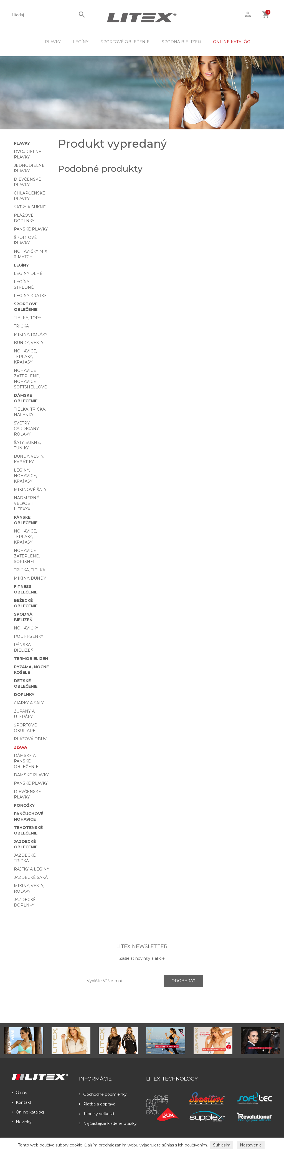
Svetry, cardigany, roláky (26, 429)
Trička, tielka (29, 569)
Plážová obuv (30, 738)
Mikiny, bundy (30, 578)
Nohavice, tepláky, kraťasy (25, 357)
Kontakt (21, 1102)
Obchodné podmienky (103, 1094)
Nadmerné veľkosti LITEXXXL (26, 503)
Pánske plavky (31, 229)
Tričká (21, 326)
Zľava (20, 747)
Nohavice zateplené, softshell (27, 556)
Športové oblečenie (125, 41)
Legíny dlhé (28, 273)
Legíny (80, 41)
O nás (19, 1092)
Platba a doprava (97, 1104)
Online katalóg (28, 1112)
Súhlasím (221, 1145)
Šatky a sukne (30, 206)
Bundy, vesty (29, 342)
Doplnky (24, 694)
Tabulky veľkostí (96, 1113)
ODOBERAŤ (183, 980)
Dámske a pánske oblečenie (26, 761)
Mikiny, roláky (30, 334)
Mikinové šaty (30, 489)
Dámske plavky (31, 774)
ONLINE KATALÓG (231, 41)
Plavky (53, 41)
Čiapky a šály (29, 702)
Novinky (22, 1121)
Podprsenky (28, 636)
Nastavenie (251, 1145)
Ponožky (24, 805)
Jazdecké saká (31, 877)
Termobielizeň (31, 658)
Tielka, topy (27, 317)
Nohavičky (26, 628)
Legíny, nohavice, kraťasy (25, 476)
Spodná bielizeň (181, 41)
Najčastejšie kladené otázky (108, 1123)
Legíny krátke (30, 295)
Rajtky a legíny (31, 869)
